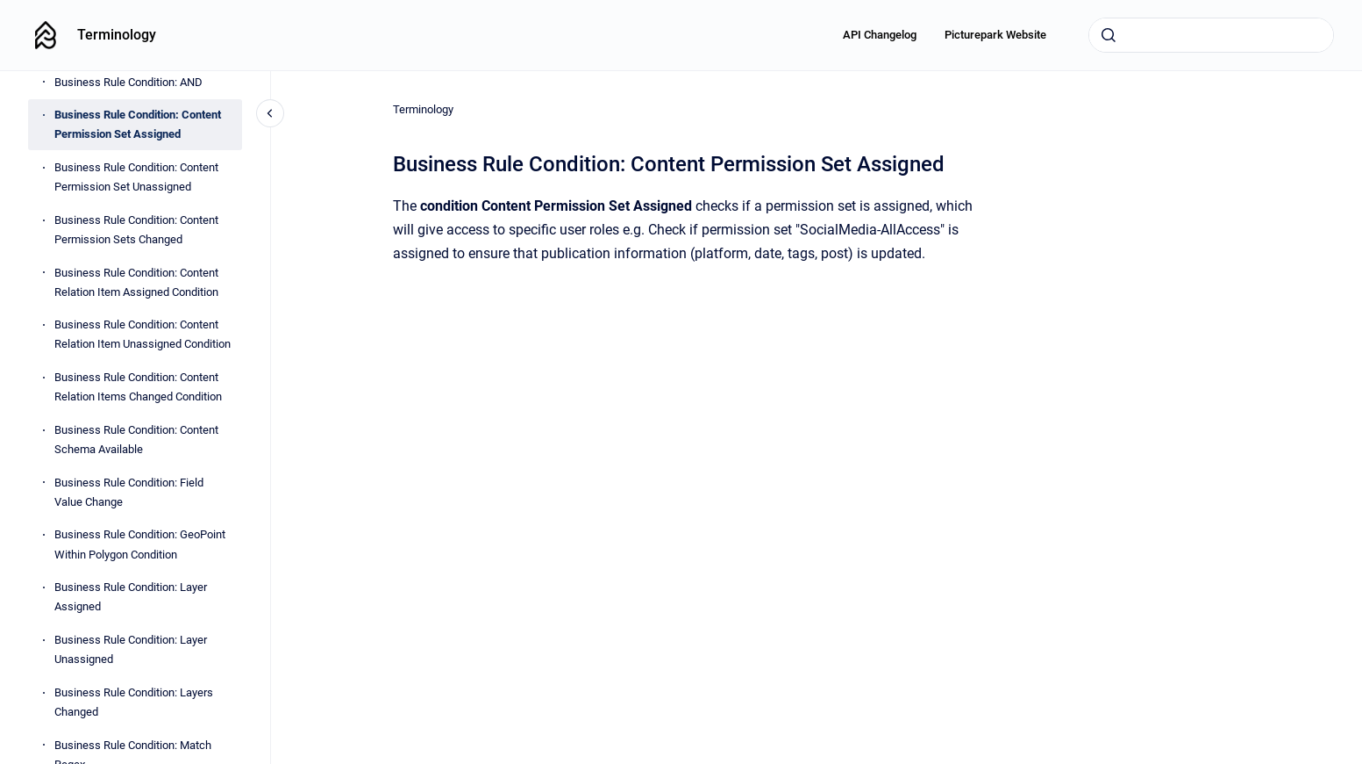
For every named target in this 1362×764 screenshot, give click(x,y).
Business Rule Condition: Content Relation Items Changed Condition (138, 387)
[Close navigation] (270, 113)
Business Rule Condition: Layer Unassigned (130, 649)
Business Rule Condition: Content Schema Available (136, 439)
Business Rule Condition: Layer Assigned (130, 596)
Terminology (116, 34)
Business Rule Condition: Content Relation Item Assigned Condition (136, 282)
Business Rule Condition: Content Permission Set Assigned (137, 124)
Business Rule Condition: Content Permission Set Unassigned (136, 177)
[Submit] (1109, 35)
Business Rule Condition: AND (128, 82)
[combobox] (1211, 35)
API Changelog (879, 34)
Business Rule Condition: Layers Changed (133, 702)
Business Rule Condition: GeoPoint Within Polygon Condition (139, 544)
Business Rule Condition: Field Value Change (128, 492)
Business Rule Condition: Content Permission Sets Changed (136, 229)
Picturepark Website (995, 34)
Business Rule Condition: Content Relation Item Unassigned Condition (142, 334)
